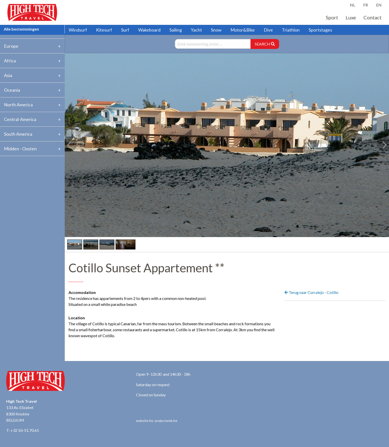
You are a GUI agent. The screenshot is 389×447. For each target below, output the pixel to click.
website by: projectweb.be (156, 420)
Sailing (175, 30)
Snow (216, 30)
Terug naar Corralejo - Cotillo (311, 292)
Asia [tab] (8, 75)
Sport (332, 17)
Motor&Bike (242, 30)
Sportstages (320, 30)
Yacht (196, 30)
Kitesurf (104, 30)
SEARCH (265, 43)
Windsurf (78, 30)
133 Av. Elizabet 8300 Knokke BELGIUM (19, 413)
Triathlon (291, 30)
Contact (372, 17)
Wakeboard (149, 30)
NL (352, 4)
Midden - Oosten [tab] (20, 148)
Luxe (351, 17)
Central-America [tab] (20, 119)
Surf (125, 30)
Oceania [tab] (12, 90)
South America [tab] (18, 134)
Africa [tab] (10, 60)
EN (379, 4)
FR (365, 4)
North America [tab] (18, 104)
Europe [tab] (11, 46)
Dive (268, 30)
